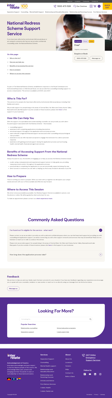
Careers (68, 366)
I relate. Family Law (46, 391)
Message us (13, 293)
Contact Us (95, 1)
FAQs (67, 369)
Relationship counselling (29, 332)
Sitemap (102, 394)
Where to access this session (18, 78)
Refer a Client (70, 376)
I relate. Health (45, 388)
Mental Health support (48, 366)
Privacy (96, 394)
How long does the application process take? (28, 259)
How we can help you (15, 66)
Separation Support (47, 359)
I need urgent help (63, 336)
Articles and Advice (47, 381)
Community (86, 1)
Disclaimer (89, 394)
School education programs (66, 332)
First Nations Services (48, 384)
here (60, 114)
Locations (77, 1)
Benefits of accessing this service (20, 70)
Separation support (27, 336)
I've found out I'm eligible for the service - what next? (31, 234)
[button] (94, 6)
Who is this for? (14, 62)
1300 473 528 (62, 6)
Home (9, 17)
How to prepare (13, 74)
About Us (69, 1)
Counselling (16, 17)
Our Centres (80, 6)
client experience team (44, 203)
